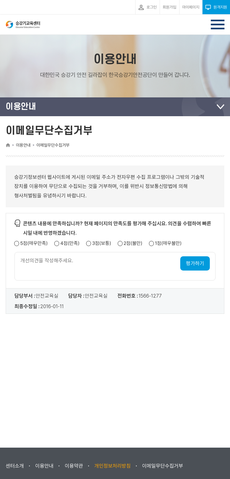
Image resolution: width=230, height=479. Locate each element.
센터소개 (15, 466)
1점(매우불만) (168, 243)
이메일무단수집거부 (162, 466)
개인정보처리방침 (112, 466)
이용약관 (74, 466)
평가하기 (195, 263)
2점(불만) (133, 243)
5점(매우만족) (34, 243)
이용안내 (44, 466)
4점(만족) (70, 243)
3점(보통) (101, 243)
